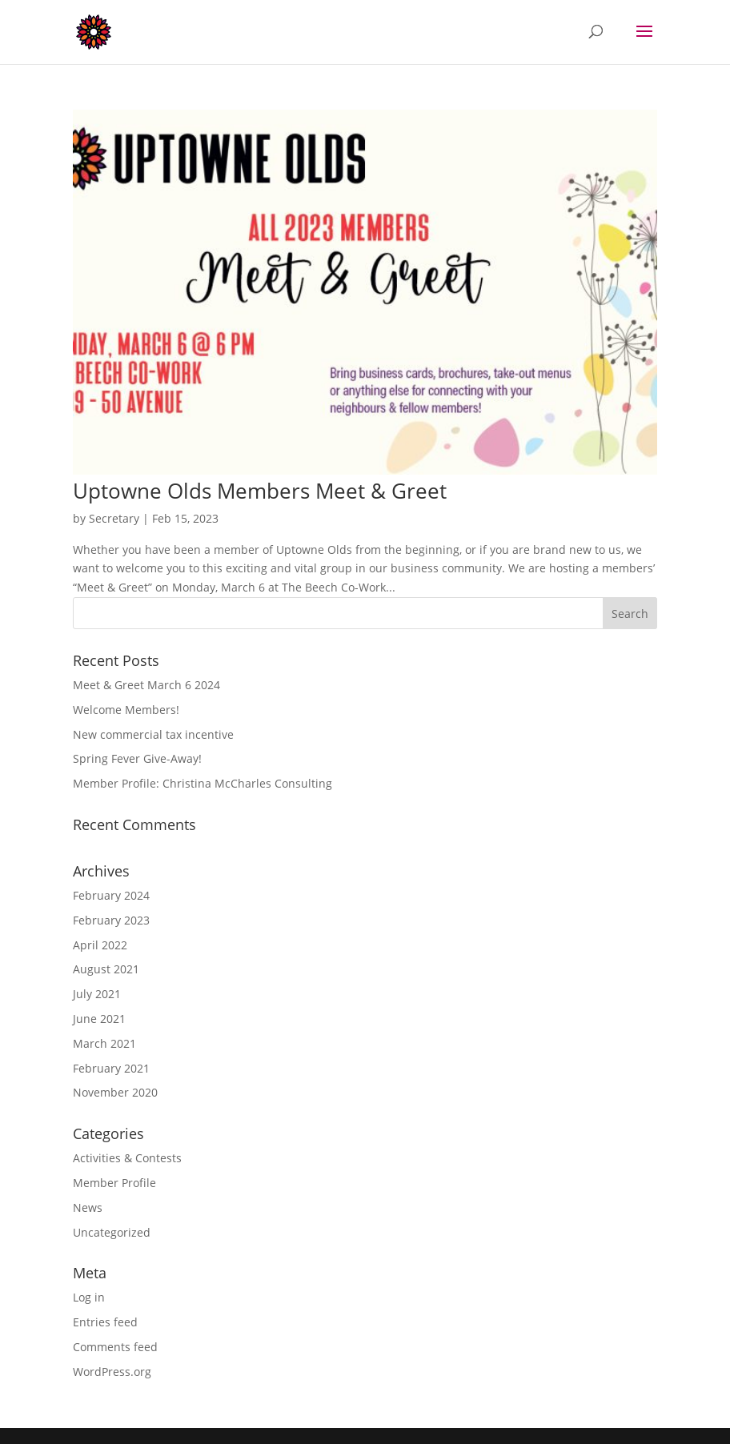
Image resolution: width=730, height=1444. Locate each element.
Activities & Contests (127, 1157)
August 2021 (106, 969)
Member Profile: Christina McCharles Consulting (202, 783)
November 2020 (115, 1092)
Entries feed (105, 1322)
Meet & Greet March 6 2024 (146, 684)
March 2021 (104, 1043)
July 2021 (97, 993)
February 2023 (111, 920)
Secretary (114, 518)
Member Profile (114, 1182)
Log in (89, 1297)
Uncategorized (111, 1232)
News (87, 1207)
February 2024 (111, 895)
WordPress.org (112, 1371)
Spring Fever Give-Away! (137, 758)
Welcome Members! (126, 709)
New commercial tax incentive (153, 734)
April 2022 (100, 945)
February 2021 (111, 1068)
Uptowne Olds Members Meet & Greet (260, 490)
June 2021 (99, 1018)
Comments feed (115, 1346)
